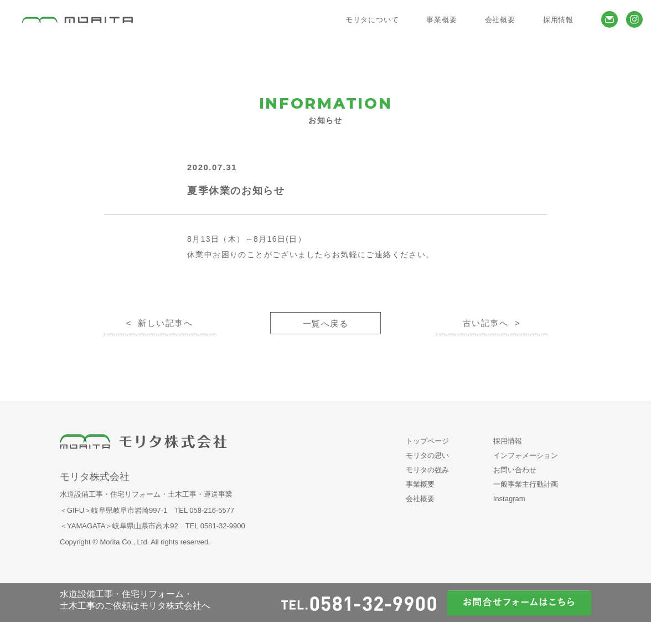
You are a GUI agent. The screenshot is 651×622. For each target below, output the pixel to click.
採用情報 (507, 441)
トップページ (427, 441)
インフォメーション (525, 455)
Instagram (509, 498)
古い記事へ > (491, 323)
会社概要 (420, 498)
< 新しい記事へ (159, 323)
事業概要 (420, 484)
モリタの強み (427, 470)
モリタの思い (427, 455)
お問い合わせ (514, 470)
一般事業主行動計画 (525, 484)
